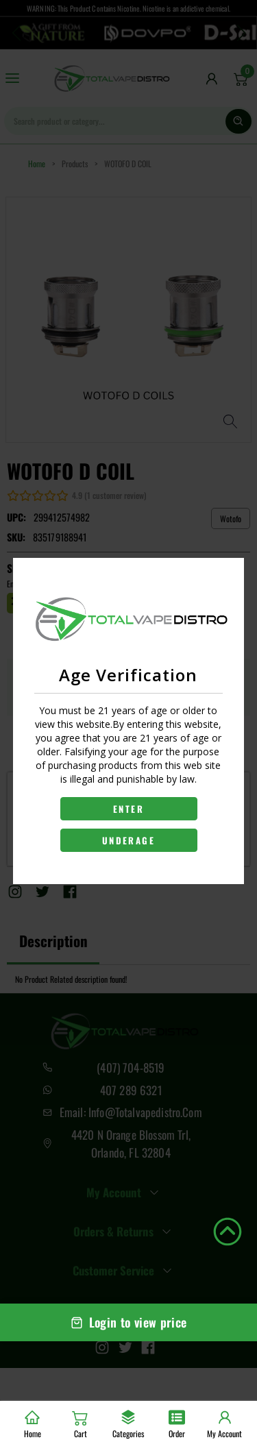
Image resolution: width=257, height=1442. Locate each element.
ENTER (128, 809)
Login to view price (129, 1322)
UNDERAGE (128, 840)
